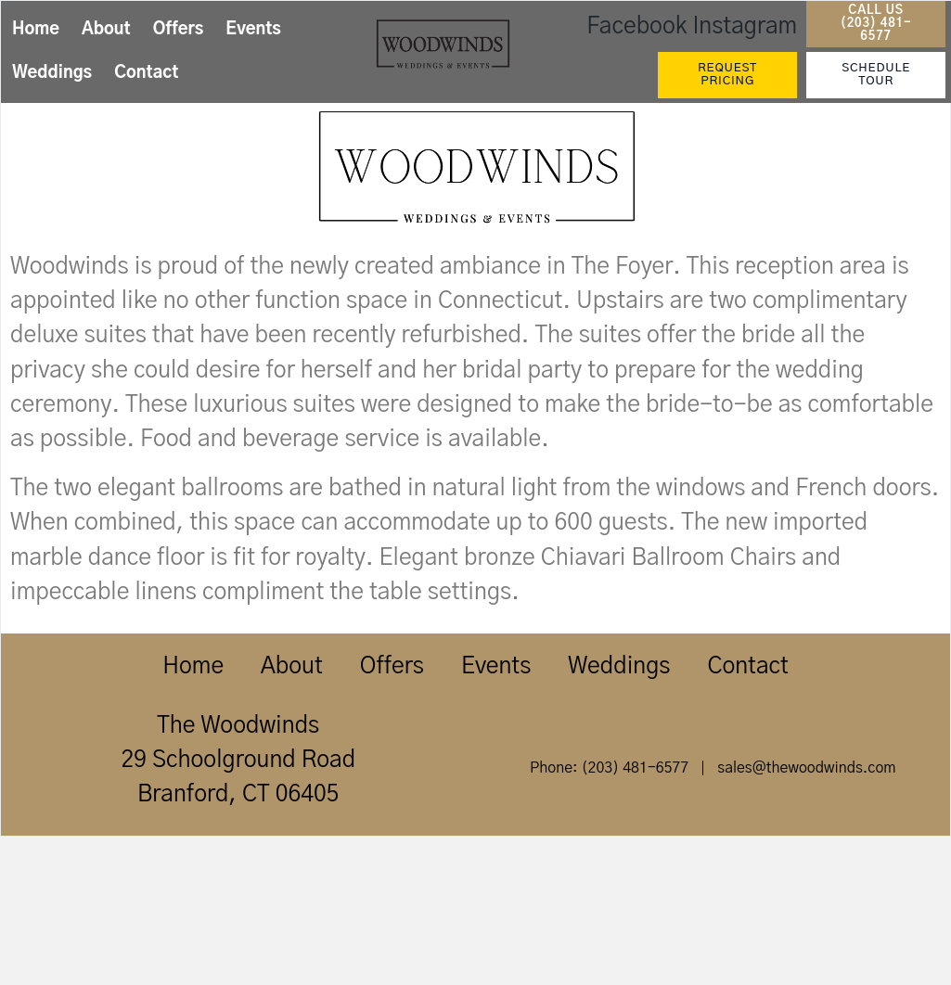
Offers (178, 29)
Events (253, 29)
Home (35, 29)
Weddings (52, 73)
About (106, 29)
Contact (146, 73)
